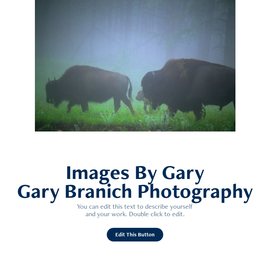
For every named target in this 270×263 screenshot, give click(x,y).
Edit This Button (135, 234)
